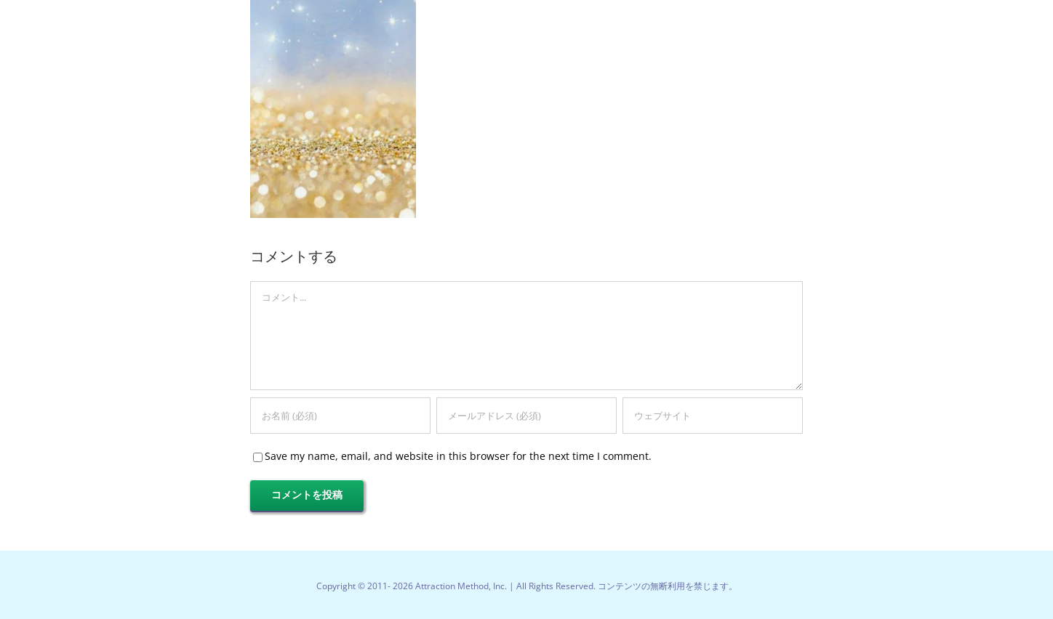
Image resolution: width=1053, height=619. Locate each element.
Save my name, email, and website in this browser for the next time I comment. (458, 456)
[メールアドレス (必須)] (526, 415)
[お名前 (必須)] (340, 415)
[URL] (712, 415)
